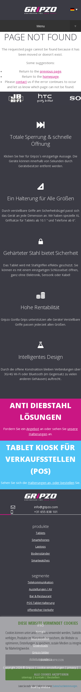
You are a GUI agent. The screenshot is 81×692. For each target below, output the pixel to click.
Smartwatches (40, 560)
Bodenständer (40, 553)
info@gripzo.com (46, 507)
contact (21, 81)
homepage (51, 76)
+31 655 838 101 (46, 512)
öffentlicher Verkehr (40, 610)
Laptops (40, 546)
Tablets (40, 533)
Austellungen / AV (40, 589)
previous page (50, 71)
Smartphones (40, 540)
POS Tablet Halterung (40, 603)
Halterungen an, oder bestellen (51, 482)
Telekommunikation (40, 582)
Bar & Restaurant (40, 596)
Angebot (32, 429)
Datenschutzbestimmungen (64, 686)
